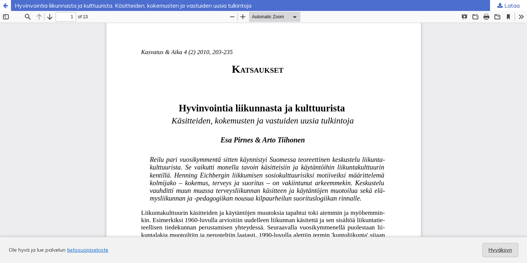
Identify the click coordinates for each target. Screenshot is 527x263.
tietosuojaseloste (87, 250)
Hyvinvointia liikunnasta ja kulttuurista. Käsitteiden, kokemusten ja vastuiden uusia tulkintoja (133, 5)
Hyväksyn (500, 250)
